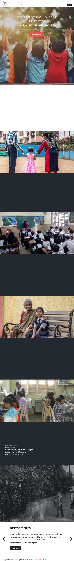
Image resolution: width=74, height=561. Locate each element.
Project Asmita (10, 447)
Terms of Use (42, 560)
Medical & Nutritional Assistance (16, 452)
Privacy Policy (33, 560)
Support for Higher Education (14, 454)
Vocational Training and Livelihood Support (19, 450)
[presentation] (3, 539)
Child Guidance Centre (12, 445)
